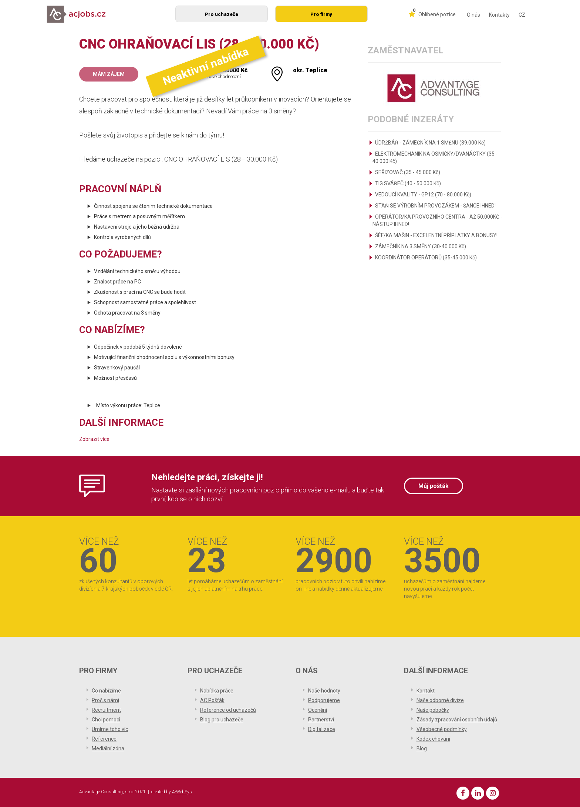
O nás (473, 15)
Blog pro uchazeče (221, 720)
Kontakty (499, 15)
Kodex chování (433, 739)
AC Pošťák (212, 700)
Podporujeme (324, 700)
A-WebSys (182, 791)
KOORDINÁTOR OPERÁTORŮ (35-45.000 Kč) (426, 257)
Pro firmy (321, 14)
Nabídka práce (216, 691)
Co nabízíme (106, 691)
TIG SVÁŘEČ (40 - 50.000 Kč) (408, 183)
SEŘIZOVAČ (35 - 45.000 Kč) (407, 172)
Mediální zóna (108, 748)
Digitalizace (321, 729)
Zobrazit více (94, 439)
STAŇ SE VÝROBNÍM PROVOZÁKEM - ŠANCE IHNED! (435, 206)
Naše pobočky (433, 710)
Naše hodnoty (324, 691)
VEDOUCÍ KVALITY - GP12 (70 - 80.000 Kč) (423, 194)
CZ (522, 15)
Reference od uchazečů (228, 710)
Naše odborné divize (440, 700)
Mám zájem (109, 74)
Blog (422, 748)
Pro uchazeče (221, 14)
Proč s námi (105, 700)
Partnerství (321, 720)
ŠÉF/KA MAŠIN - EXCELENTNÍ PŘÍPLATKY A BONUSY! (436, 235)
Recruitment (106, 710)
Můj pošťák (433, 485)
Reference (104, 739)
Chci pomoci (106, 720)
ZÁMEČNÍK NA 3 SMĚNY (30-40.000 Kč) (420, 246)
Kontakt (426, 691)
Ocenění (317, 710)
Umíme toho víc (110, 729)
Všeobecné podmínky (442, 729)
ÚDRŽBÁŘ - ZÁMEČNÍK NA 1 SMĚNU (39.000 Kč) (430, 143)
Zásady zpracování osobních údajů (457, 720)
